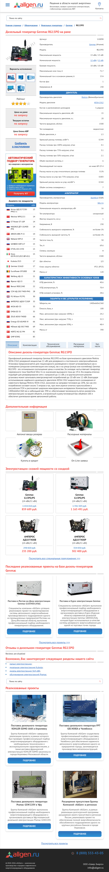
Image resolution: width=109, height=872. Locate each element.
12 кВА (93, 60)
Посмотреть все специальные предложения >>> (54, 558)
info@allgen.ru (95, 867)
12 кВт (101, 60)
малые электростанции (21, 663)
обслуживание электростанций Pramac (28, 674)
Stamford (94, 197)
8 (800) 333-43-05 (90, 853)
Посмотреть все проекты (54, 843)
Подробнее (29, 631)
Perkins (85, 97)
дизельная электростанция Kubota (26, 667)
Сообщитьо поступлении (21, 145)
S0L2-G (101, 203)
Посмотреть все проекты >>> (54, 642)
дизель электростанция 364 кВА (25, 671)
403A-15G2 (99, 102)
